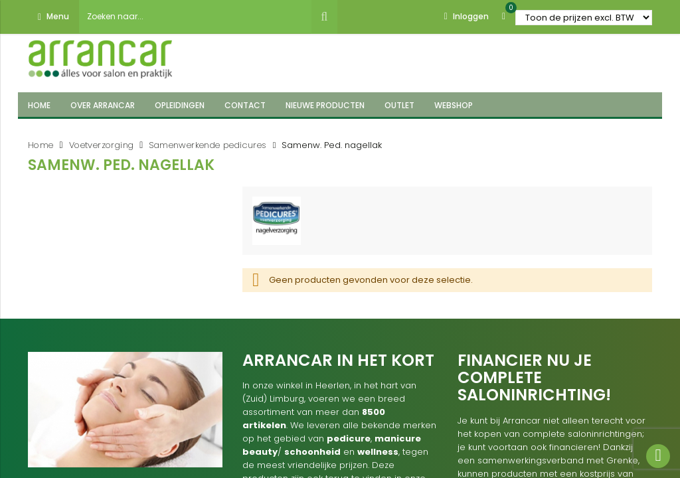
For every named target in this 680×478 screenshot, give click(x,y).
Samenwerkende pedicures (207, 145)
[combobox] (195, 16)
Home (41, 145)
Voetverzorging (101, 145)
